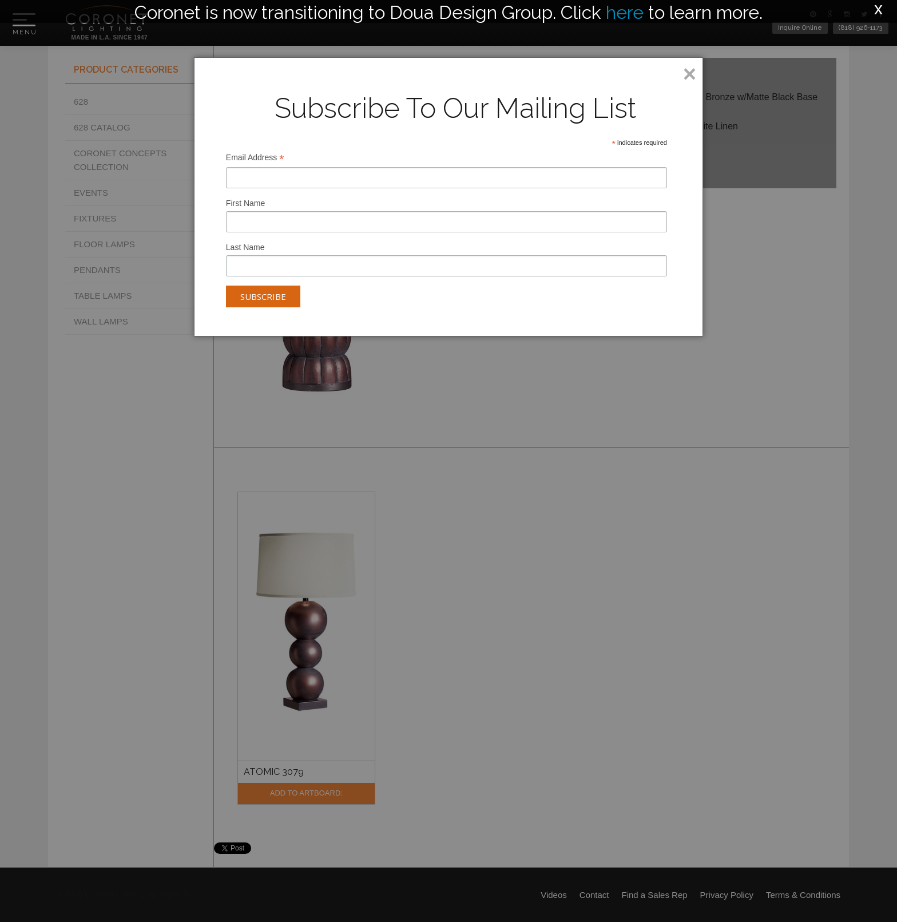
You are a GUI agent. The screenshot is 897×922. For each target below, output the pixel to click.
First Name (245, 203)
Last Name (245, 247)
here (625, 12)
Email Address (255, 158)
